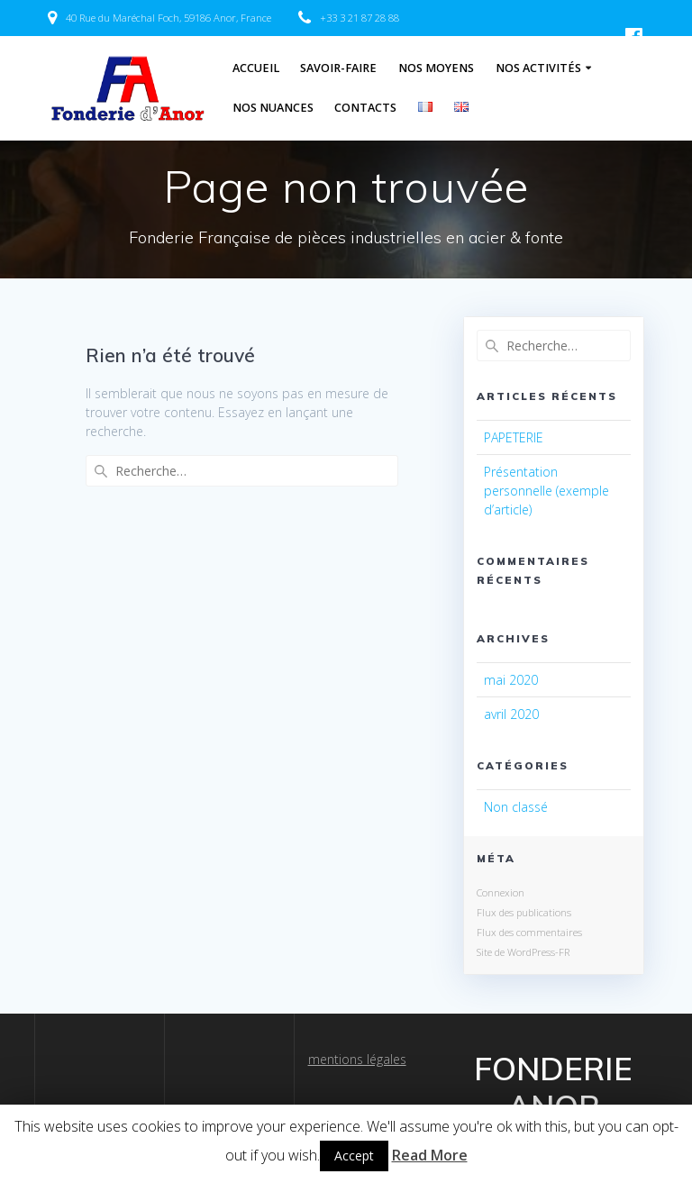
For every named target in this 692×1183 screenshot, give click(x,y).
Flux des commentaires (529, 932)
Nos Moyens (436, 68)
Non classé (516, 806)
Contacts (365, 107)
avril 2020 (511, 714)
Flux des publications (524, 912)
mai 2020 (511, 679)
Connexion (500, 892)
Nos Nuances (273, 107)
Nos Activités (538, 68)
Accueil (255, 68)
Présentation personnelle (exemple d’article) (546, 490)
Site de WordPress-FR (523, 952)
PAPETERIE (513, 437)
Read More (430, 1155)
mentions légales (357, 1059)
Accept (354, 1155)
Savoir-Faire (338, 68)
